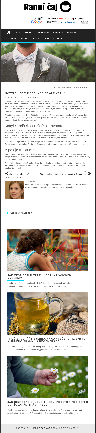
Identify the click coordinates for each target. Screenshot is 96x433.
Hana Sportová (21, 98)
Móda (24, 39)
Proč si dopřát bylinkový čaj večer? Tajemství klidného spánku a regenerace (47, 340)
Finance (58, 33)
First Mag (44, 428)
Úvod (17, 33)
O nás (46, 39)
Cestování (11, 39)
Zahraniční (43, 33)
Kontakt (59, 39)
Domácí (28, 33)
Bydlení (71, 33)
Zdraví (35, 39)
